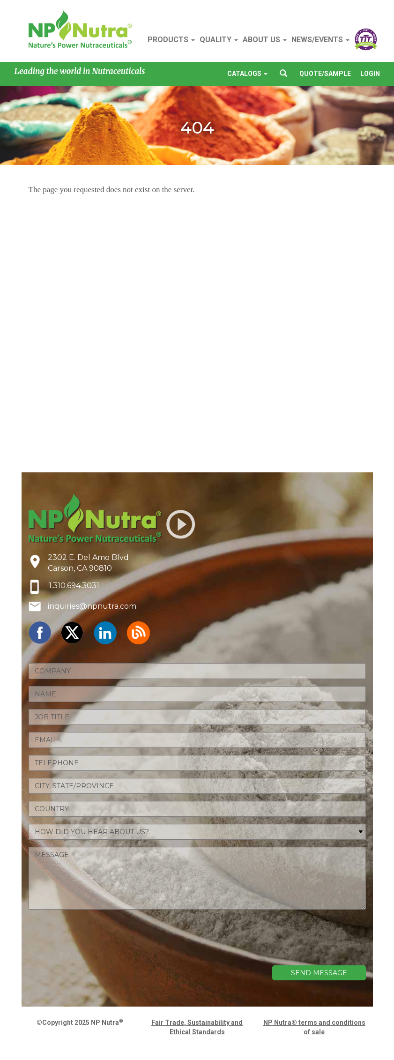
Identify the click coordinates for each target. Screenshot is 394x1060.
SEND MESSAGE (319, 973)
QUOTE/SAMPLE (325, 73)
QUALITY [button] (219, 39)
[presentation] (294, 942)
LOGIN (370, 73)
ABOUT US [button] (265, 39)
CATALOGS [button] (247, 73)
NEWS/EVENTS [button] (320, 39)
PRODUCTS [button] (171, 39)
